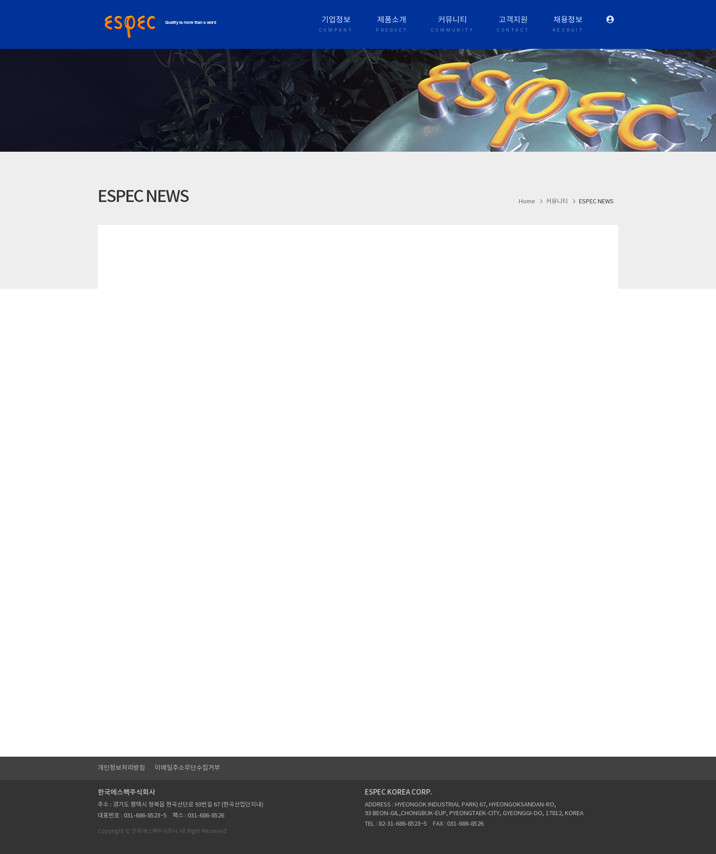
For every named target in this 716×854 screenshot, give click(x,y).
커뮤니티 (452, 25)
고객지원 (513, 25)
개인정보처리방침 (121, 768)
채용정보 (568, 25)
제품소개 (392, 25)
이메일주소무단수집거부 (187, 768)
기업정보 (336, 25)
